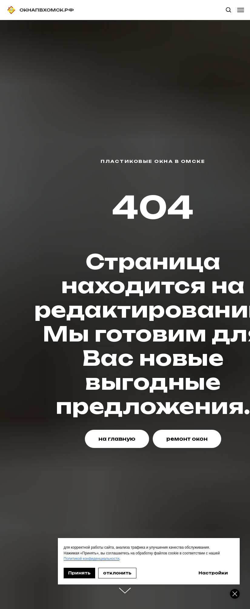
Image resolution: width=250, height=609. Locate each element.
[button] (228, 9)
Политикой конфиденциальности (91, 559)
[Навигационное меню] (240, 10)
